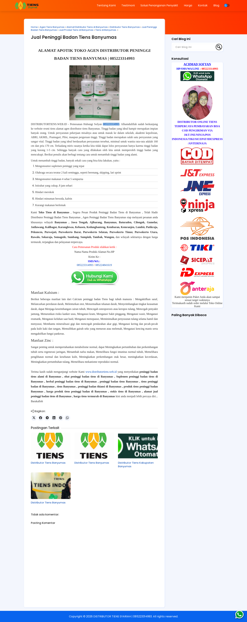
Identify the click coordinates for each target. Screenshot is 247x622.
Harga (188, 5)
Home (34, 27)
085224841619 (103, 265)
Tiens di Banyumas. (106, 30)
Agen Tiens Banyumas (52, 27)
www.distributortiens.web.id (101, 371)
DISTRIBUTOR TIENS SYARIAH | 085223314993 (122, 616)
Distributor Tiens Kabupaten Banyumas (136, 464)
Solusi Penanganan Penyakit (159, 5)
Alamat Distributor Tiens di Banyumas (87, 27)
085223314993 (111, 124)
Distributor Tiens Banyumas (125, 27)
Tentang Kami (106, 5)
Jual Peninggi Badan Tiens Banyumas (74, 37)
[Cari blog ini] (194, 47)
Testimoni (128, 5)
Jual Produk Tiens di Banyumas (76, 30)
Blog (216, 5)
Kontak (203, 5)
